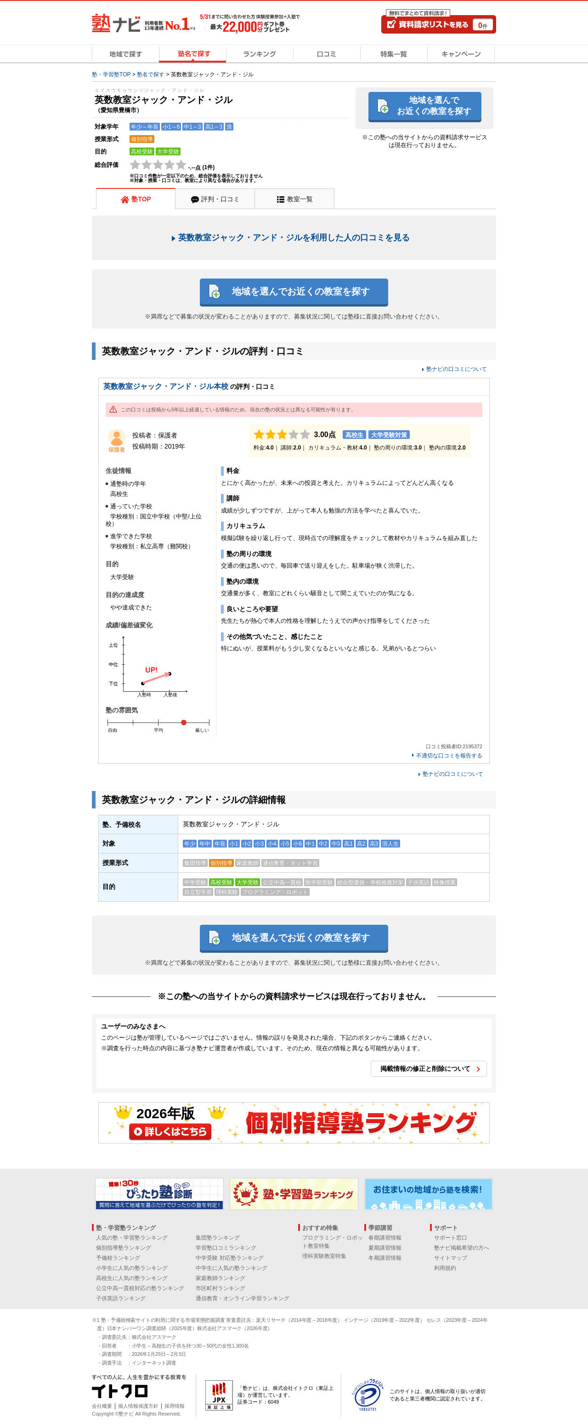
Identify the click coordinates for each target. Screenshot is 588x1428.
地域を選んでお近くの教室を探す (434, 105)
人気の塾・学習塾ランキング (132, 1238)
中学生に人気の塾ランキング (231, 1268)
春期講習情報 (384, 1238)
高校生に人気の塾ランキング (132, 1278)
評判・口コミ (220, 199)
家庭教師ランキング (220, 1278)
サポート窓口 (450, 1238)
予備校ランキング (118, 1258)
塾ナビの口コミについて (456, 369)
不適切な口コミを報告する (449, 756)
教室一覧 (300, 199)
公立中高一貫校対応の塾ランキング (140, 1288)
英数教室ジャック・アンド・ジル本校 (165, 386)
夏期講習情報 (384, 1248)
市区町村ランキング (220, 1288)
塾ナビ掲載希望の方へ (461, 1248)
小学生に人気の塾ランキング (132, 1268)
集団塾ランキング (218, 1238)
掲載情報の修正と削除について (425, 1068)
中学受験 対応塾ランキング (229, 1258)
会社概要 (102, 1406)
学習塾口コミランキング (226, 1248)
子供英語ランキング (121, 1298)
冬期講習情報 (384, 1258)
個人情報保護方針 (138, 1406)
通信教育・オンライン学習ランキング (242, 1298)
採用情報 (174, 1406)
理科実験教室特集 (324, 1256)
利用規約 (445, 1268)
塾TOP (141, 199)
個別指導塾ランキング (123, 1248)
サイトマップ (450, 1258)
